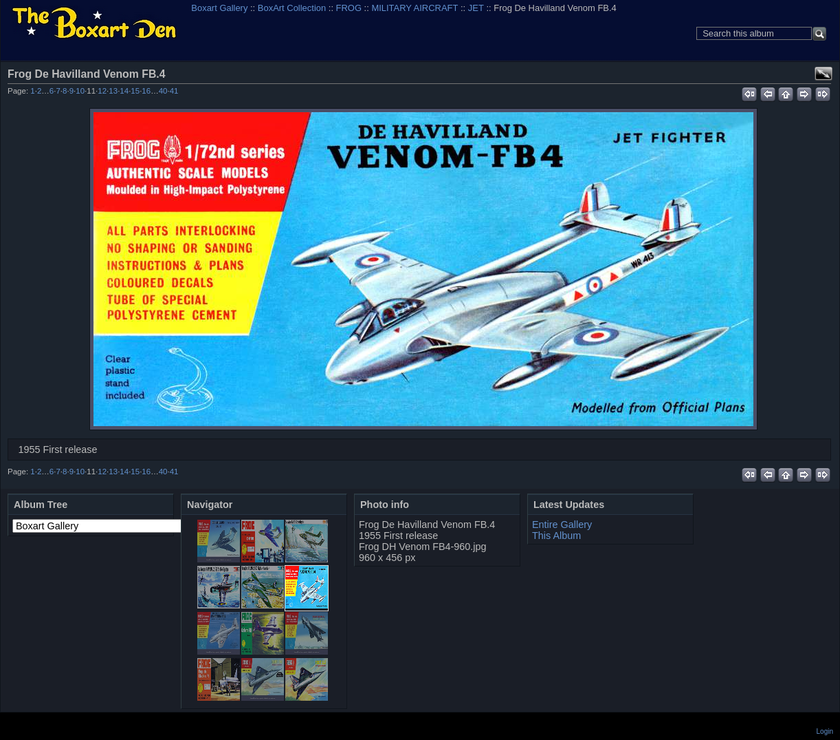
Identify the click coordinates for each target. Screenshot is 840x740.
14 (124, 91)
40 (163, 91)
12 (102, 91)
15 (135, 91)
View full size (823, 73)
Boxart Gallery (219, 8)
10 (80, 91)
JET (476, 8)
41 (174, 91)
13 (113, 91)
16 (146, 91)
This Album (556, 535)
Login (825, 731)
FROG (349, 8)
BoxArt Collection (292, 8)
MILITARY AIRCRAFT (414, 8)
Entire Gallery (562, 524)
